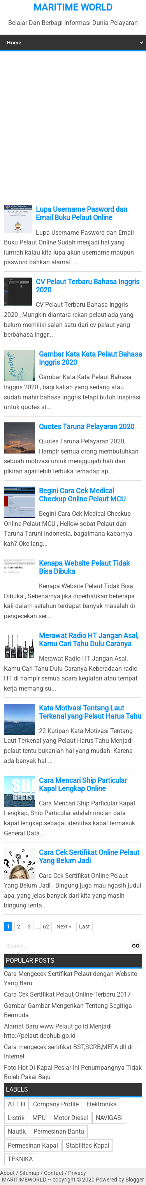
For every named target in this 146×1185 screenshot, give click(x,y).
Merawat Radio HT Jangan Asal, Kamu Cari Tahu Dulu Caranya (89, 639)
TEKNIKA (20, 1159)
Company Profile (56, 1104)
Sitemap (29, 1173)
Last (84, 926)
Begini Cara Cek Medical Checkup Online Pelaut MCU (82, 495)
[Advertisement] (73, 126)
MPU (39, 1118)
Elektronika (101, 1104)
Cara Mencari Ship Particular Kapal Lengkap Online (83, 784)
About (7, 1173)
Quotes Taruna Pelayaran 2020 (86, 426)
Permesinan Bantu (58, 1131)
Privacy (77, 1173)
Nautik (17, 1131)
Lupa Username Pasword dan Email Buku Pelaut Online (81, 213)
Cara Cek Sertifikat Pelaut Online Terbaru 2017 (67, 994)
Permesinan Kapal (33, 1145)
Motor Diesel (70, 1118)
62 (46, 926)
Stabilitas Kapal (87, 1145)
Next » (64, 926)
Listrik (16, 1118)
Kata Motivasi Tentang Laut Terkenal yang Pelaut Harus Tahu (90, 712)
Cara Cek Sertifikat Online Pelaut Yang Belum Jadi (89, 856)
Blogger (134, 1179)
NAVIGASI (109, 1118)
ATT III (16, 1104)
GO (135, 946)
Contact (53, 1173)
